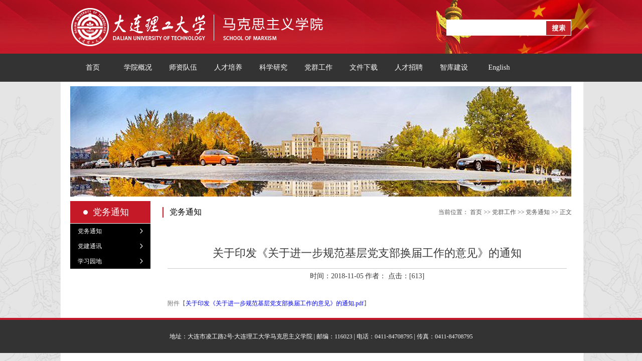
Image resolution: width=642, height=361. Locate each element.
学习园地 (90, 261)
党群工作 (318, 67)
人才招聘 (409, 67)
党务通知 (90, 231)
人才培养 (228, 67)
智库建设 (454, 67)
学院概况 (138, 67)
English (499, 67)
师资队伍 (183, 67)
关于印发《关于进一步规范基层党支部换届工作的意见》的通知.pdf (275, 303)
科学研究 (273, 67)
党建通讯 (90, 246)
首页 (93, 67)
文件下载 (364, 67)
